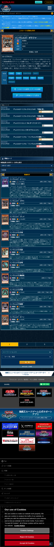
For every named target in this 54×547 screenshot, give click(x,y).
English (11, 78)
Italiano (33, 78)
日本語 (11, 73)
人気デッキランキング (12, 498)
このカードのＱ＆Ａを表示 (41, 22)
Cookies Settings (27, 530)
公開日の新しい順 (11, 475)
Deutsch (18, 78)
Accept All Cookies (27, 543)
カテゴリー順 (9, 479)
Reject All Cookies (27, 537)
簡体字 (36, 73)
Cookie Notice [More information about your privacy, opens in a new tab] (19, 526)
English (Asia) (27, 73)
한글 (18, 73)
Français (26, 78)
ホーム (2, 13)
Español (40, 78)
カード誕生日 (9, 484)
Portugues (12, 82)
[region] (27, 526)
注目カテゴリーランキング (13, 502)
